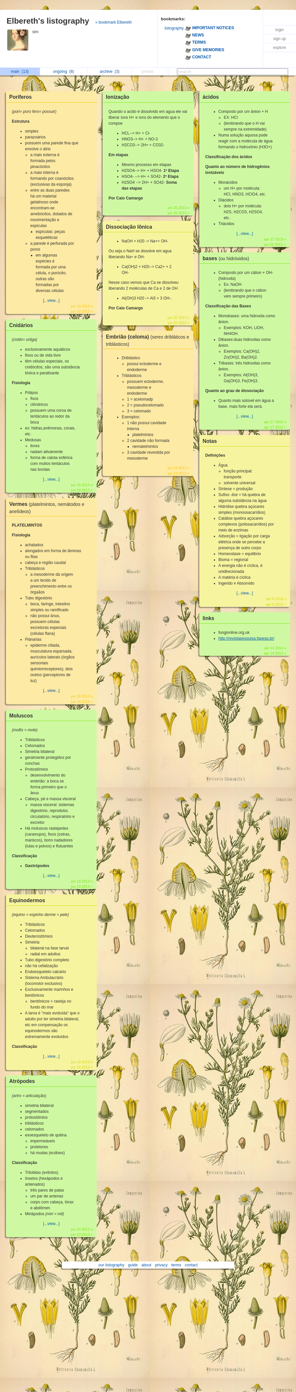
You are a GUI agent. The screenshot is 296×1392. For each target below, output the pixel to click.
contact (191, 1265)
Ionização (117, 97)
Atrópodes (22, 1081)
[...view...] (51, 300)
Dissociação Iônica (129, 227)
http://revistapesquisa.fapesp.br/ (246, 638)
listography (174, 28)
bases (227, 258)
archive (109, 71)
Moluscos (21, 715)
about (146, 1265)
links (208, 618)
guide (132, 1265)
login (279, 30)
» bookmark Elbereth (113, 22)
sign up (279, 38)
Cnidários (21, 325)
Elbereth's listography (48, 20)
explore (279, 47)
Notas (210, 441)
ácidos (211, 97)
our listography (111, 1265)
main (20, 71)
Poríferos (20, 97)
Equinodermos (27, 900)
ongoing (63, 71)
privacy (161, 1265)
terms (176, 1265)
